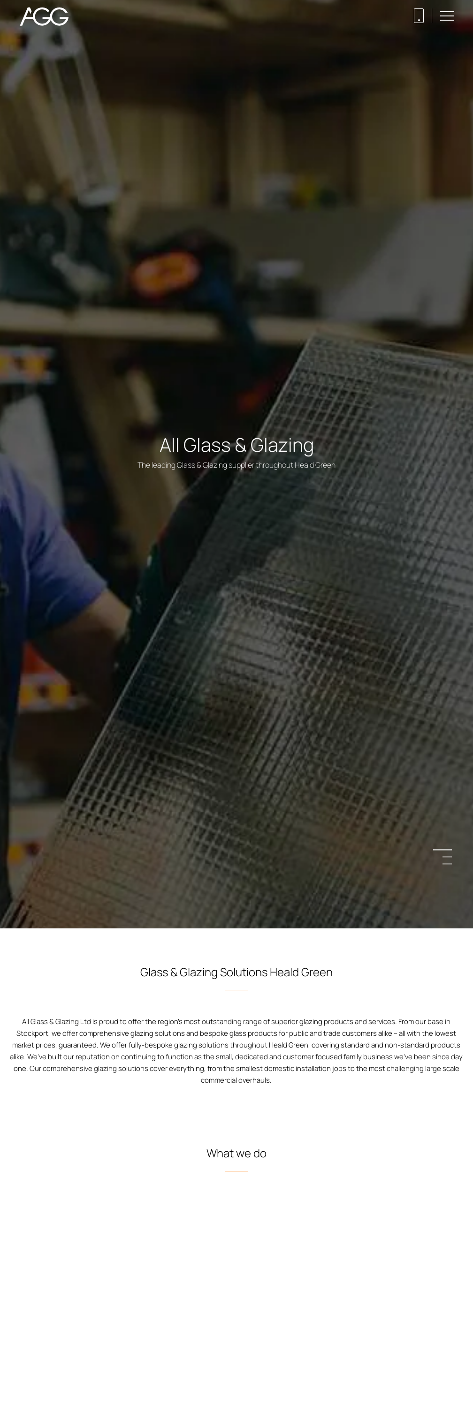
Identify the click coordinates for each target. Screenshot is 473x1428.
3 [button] (447, 863)
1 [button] (447, 849)
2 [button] (447, 856)
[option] (236, 714)
